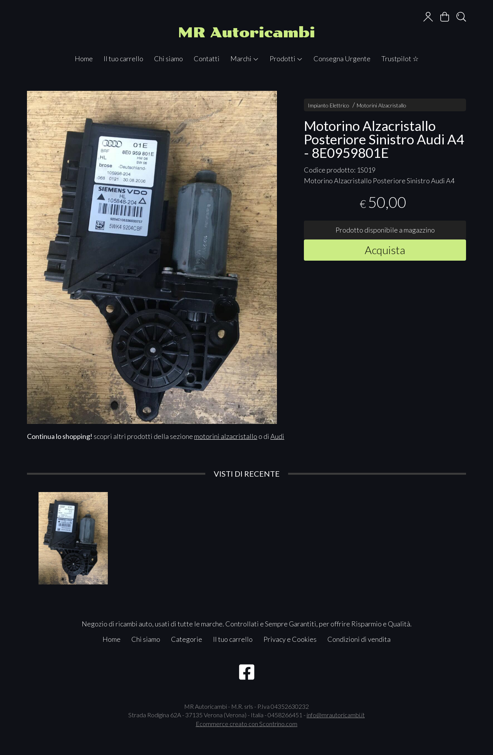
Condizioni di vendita (359, 639)
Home (84, 58)
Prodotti (286, 58)
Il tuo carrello (123, 58)
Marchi (244, 58)
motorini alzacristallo (225, 436)
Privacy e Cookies (290, 639)
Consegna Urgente (342, 58)
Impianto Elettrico (328, 105)
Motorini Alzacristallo (381, 105)
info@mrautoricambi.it (336, 714)
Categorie (186, 639)
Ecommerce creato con (246, 723)
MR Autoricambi (246, 32)
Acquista (385, 249)
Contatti (207, 58)
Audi (277, 436)
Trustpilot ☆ (400, 58)
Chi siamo (168, 58)
